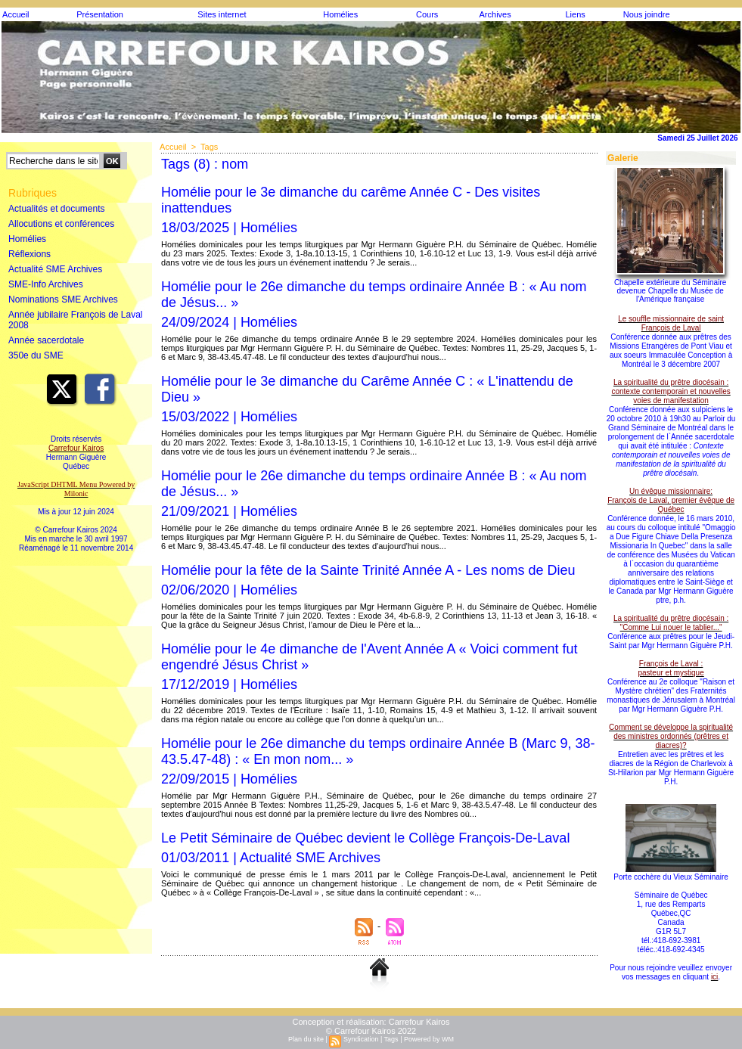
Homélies (340, 14)
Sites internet (221, 14)
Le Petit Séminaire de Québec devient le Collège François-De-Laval (365, 838)
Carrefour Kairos (419, 1021)
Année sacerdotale (46, 340)
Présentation (99, 14)
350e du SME (36, 355)
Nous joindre (646, 14)
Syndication (361, 1039)
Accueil (15, 14)
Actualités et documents (56, 208)
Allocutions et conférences (61, 224)
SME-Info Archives (45, 284)
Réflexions (29, 254)
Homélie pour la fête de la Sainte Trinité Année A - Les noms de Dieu (368, 570)
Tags (209, 146)
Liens (575, 14)
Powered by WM (429, 1039)
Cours (427, 14)
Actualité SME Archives (55, 269)
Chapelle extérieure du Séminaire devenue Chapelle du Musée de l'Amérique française (670, 290)
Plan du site (306, 1039)
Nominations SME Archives (63, 299)
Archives (495, 14)
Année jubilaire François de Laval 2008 (75, 320)
